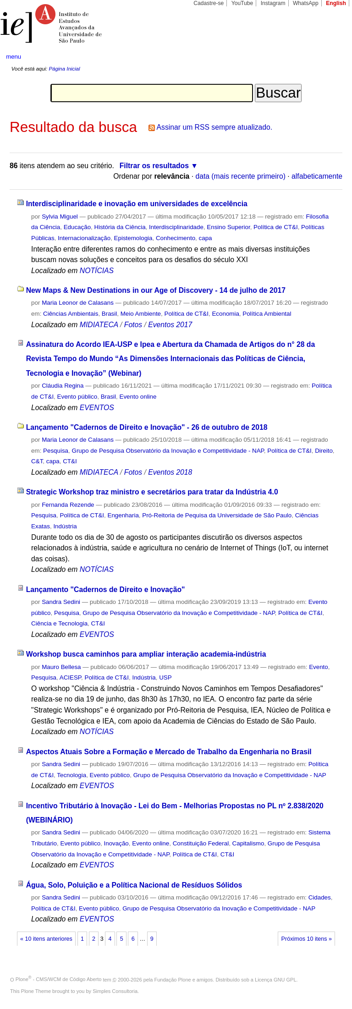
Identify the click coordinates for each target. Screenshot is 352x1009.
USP (165, 677)
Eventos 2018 (170, 472)
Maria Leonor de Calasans (78, 302)
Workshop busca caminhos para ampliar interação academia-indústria (146, 654)
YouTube (242, 3)
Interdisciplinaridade (176, 227)
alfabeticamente (317, 176)
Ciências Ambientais (70, 313)
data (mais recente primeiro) (240, 176)
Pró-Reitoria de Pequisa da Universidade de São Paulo (217, 515)
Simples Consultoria (115, 991)
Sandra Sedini (61, 601)
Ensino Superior (228, 227)
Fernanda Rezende (68, 504)
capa (205, 238)
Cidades (319, 897)
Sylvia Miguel (60, 216)
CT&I (70, 461)
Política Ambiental (266, 313)
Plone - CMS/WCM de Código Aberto (59, 979)
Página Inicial (64, 68)
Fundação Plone (172, 979)
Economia (225, 313)
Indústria (65, 526)
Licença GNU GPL (275, 979)
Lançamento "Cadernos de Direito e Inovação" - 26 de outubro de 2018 (147, 427)
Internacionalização (84, 238)
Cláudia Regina (62, 385)
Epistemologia (133, 238)
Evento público (77, 396)
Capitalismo (248, 843)
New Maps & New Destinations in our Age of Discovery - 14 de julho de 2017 (156, 290)
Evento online (137, 396)
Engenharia (122, 515)
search (327, 57)
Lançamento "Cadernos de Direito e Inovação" (105, 589)
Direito (324, 450)
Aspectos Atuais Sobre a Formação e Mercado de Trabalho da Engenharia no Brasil (169, 752)
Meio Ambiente (141, 313)
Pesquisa (55, 450)
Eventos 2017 (170, 325)
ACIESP (70, 677)
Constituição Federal (201, 843)
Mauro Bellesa (61, 667)
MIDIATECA (99, 325)
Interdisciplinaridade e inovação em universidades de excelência (137, 204)
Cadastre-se (208, 3)
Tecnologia (71, 775)
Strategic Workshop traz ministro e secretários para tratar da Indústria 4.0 (152, 492)
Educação (77, 227)
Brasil (109, 313)
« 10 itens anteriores (46, 939)
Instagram (273, 3)
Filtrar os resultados (154, 166)
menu (13, 56)
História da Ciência (120, 227)
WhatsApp (306, 3)
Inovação (116, 843)
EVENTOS (97, 407)
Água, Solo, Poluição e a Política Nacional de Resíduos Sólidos (134, 885)
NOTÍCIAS (97, 270)
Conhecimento (175, 238)
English (336, 3)
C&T (37, 461)
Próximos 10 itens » (306, 939)
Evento (318, 667)
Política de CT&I (275, 227)
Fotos (133, 325)
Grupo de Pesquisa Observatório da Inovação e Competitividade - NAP (168, 450)
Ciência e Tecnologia (59, 623)
